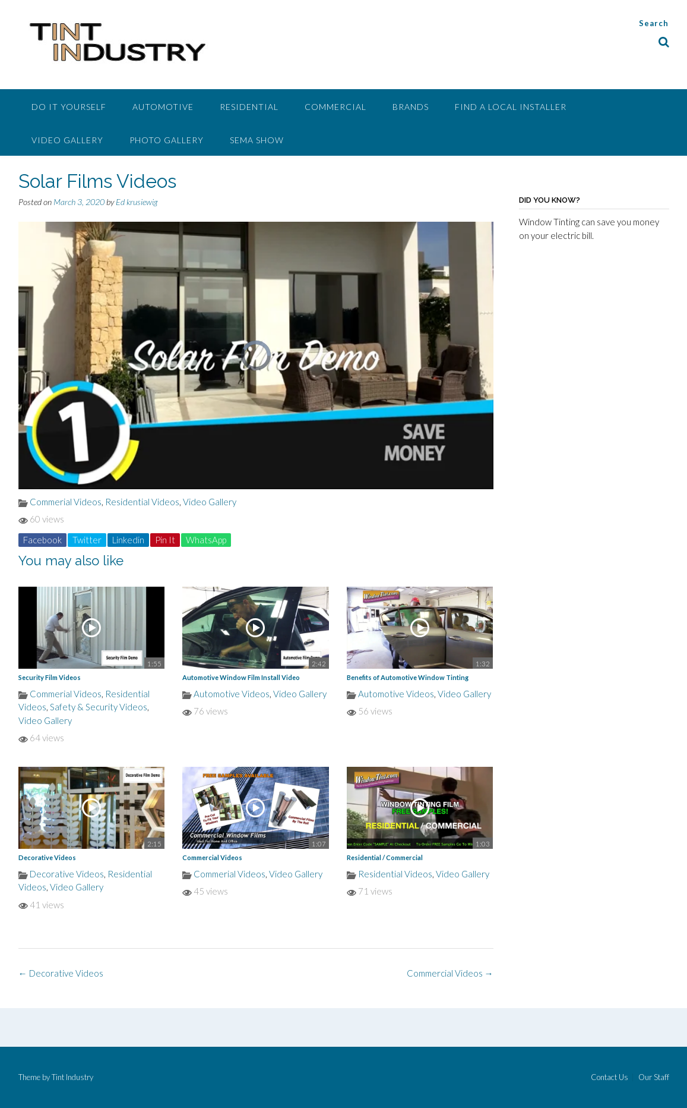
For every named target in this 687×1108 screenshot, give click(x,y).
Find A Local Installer (510, 107)
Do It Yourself (68, 107)
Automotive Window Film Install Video (241, 677)
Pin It (165, 539)
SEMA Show (257, 140)
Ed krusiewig (136, 202)
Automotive (163, 107)
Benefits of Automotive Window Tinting (407, 677)
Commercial (335, 107)
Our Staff (653, 1077)
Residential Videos (142, 501)
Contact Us (609, 1077)
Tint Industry (72, 1077)
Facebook (42, 539)
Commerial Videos (66, 501)
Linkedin (128, 539)
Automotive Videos (232, 693)
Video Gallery (67, 140)
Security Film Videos (49, 677)
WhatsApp (206, 539)
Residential (249, 107)
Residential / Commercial (385, 857)
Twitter (87, 539)
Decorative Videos (47, 857)
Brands (410, 107)
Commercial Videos (212, 857)
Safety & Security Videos (98, 706)
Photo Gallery (166, 140)
